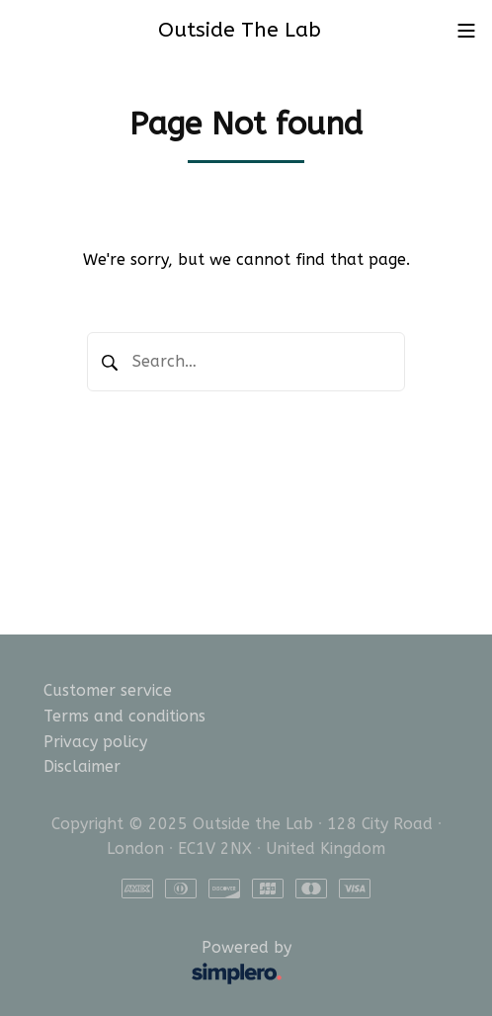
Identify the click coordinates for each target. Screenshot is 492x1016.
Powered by (171, 963)
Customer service (107, 690)
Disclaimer (82, 766)
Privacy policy (95, 741)
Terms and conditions (124, 716)
